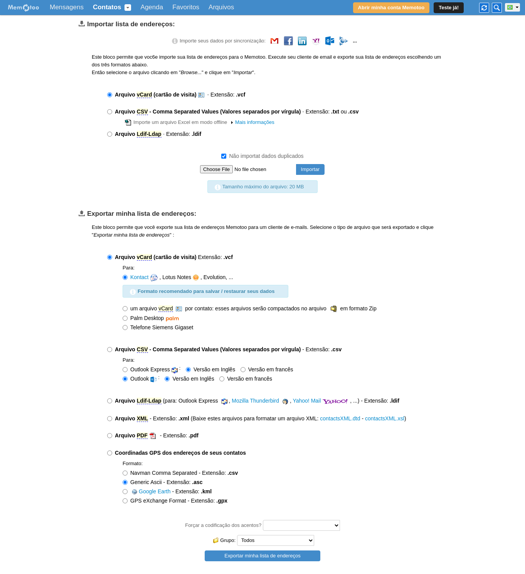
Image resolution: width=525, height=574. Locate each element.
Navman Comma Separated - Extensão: (180, 473)
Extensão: (176, 94)
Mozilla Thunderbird (255, 401)
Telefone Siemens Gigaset (158, 327)
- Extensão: (224, 349)
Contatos (107, 7)
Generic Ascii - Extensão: (163, 482)
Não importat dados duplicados (262, 156)
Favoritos (185, 7)
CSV (142, 111)
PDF (142, 435)
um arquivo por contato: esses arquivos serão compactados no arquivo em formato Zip (250, 309)
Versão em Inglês (210, 369)
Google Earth (150, 491)
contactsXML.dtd (340, 418)
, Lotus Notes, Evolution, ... (178, 277)
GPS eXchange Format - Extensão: (175, 501)
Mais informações (254, 122)
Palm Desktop (152, 318)
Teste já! (449, 7)
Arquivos (221, 7)
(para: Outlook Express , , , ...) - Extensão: (253, 401)
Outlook (140, 379)
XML (142, 418)
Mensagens (67, 7)
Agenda (152, 7)
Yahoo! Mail (307, 401)
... (355, 41)
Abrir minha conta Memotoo (391, 7)
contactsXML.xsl (384, 418)
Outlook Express (151, 369)
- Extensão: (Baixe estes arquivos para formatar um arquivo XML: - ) (256, 418)
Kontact (139, 277)
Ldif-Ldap (149, 134)
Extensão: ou (233, 111)
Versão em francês (267, 369)
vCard (144, 94)
